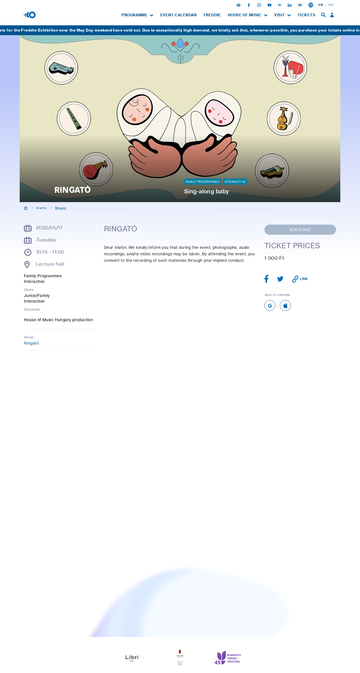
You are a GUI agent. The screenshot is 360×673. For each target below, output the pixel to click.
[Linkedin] (290, 4)
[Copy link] (300, 279)
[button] (239, 4)
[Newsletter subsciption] (310, 4)
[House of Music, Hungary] (30, 14)
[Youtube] (270, 4)
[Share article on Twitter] (280, 279)
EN (320, 5)
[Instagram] (259, 4)
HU (330, 5)
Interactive (235, 181)
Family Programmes (203, 181)
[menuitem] (137, 15)
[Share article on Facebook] (266, 279)
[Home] (26, 207)
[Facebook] (249, 4)
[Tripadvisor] (300, 4)
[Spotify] (280, 4)
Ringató (31, 343)
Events (41, 207)
